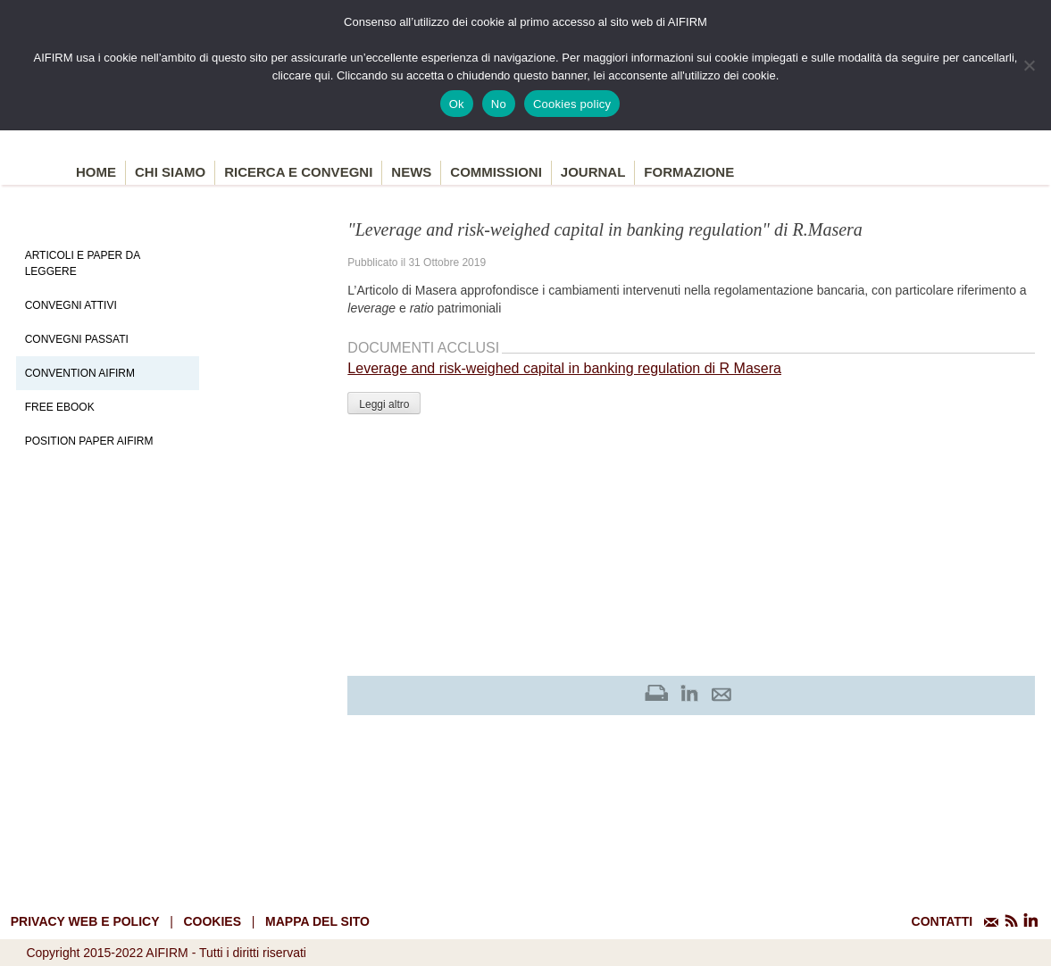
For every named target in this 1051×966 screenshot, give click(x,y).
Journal (593, 171)
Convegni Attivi (71, 305)
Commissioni (496, 171)
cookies (212, 921)
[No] (1029, 65)
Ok (456, 104)
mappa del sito (317, 921)
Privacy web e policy (85, 921)
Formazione (689, 171)
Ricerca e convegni (298, 171)
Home (96, 171)
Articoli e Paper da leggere (82, 263)
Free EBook (60, 407)
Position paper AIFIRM (89, 441)
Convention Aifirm (80, 373)
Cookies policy (572, 104)
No (498, 104)
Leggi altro (384, 404)
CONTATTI (942, 921)
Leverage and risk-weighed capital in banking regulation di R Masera (564, 368)
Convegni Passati (77, 339)
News (411, 171)
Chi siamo (170, 171)
